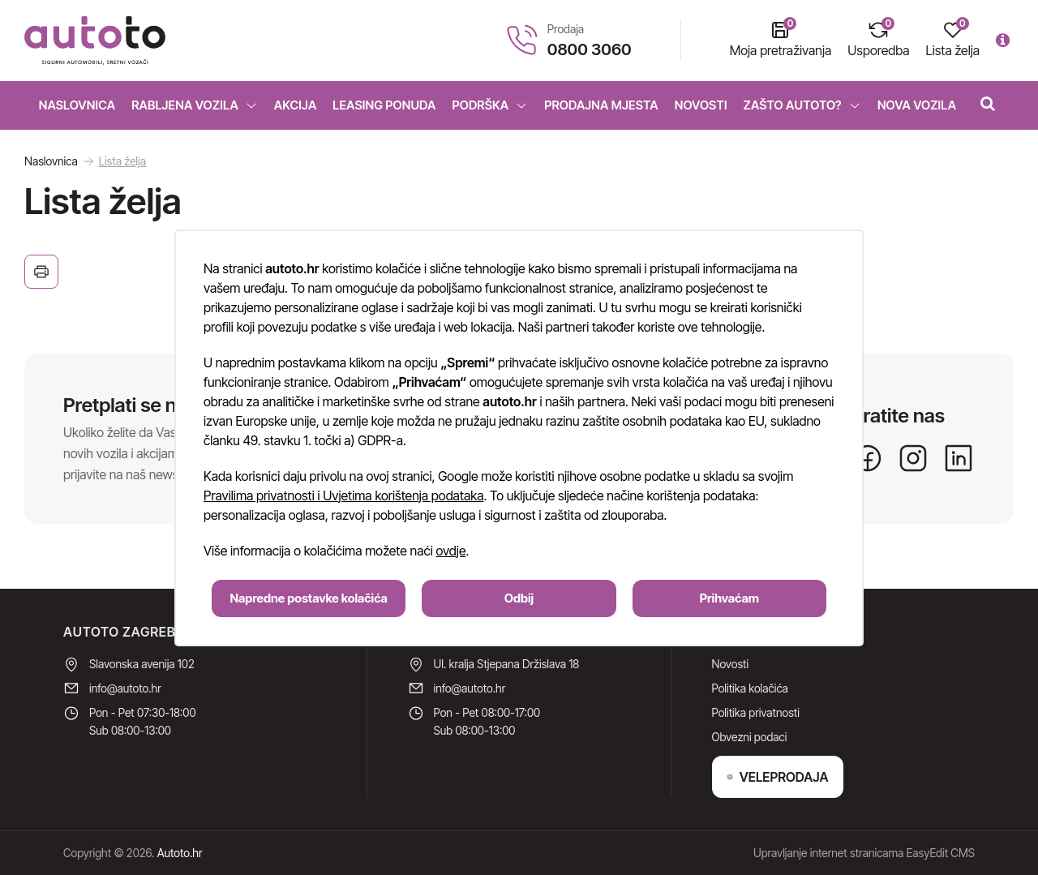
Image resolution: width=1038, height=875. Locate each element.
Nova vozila (916, 105)
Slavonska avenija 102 (142, 664)
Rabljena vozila (194, 105)
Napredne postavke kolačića (309, 598)
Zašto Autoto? (802, 105)
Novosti (701, 105)
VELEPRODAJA (778, 777)
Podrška (490, 105)
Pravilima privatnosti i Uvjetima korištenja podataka (343, 495)
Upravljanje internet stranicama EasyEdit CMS (864, 853)
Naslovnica (77, 105)
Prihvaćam (729, 598)
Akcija (295, 105)
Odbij (519, 598)
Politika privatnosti (756, 712)
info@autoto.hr (125, 688)
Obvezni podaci (749, 737)
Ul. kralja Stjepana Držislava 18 (507, 664)
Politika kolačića (750, 688)
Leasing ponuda (383, 105)
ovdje (451, 551)
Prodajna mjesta (601, 105)
